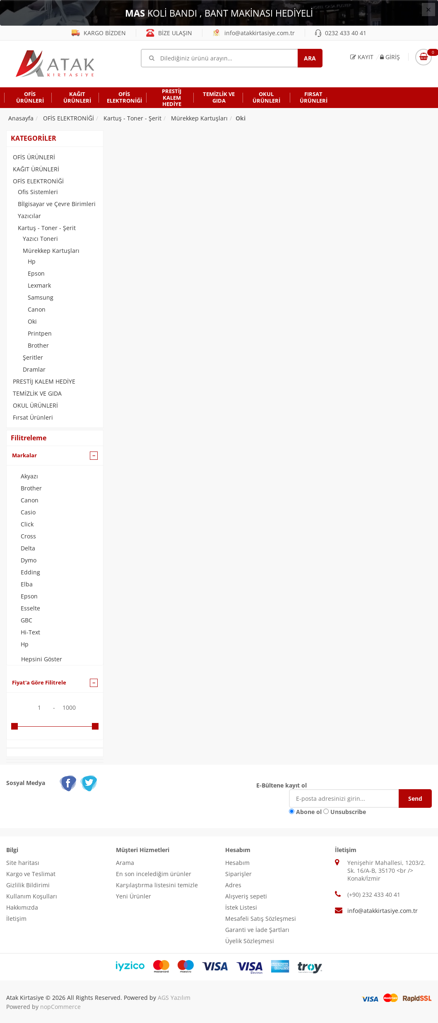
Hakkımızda (22, 907)
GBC (26, 620)
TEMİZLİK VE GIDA (37, 393)
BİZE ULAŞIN (169, 33)
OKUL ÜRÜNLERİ (35, 405)
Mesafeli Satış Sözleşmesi (260, 918)
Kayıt (361, 57)
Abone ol (309, 812)
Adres (233, 885)
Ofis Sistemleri (38, 192)
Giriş (390, 57)
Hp (32, 261)
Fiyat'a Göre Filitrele (39, 682)
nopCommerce (60, 1007)
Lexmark (39, 285)
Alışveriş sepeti (246, 896)
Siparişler (238, 874)
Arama (125, 863)
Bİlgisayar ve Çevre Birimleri (57, 204)
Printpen (40, 333)
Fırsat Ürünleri (33, 417)
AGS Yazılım (174, 997)
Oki (32, 321)
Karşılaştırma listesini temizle (157, 885)
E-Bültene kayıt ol (281, 785)
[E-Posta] (350, 798)
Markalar (24, 455)
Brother (38, 345)
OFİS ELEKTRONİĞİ (38, 181)
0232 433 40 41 (340, 33)
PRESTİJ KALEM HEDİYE (44, 381)
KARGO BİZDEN (99, 33)
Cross (28, 536)
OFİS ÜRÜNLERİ (34, 157)
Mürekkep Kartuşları (51, 251)
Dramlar (34, 369)
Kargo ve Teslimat (30, 874)
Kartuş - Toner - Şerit (47, 228)
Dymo (28, 560)
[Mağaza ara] (231, 58)
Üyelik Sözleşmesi (249, 941)
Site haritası (22, 863)
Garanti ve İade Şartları (257, 930)
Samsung (40, 297)
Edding (30, 572)
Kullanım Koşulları (31, 896)
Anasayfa (21, 118)
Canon (37, 309)
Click (27, 524)
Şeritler (33, 357)
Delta (28, 548)
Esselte (30, 608)
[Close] (428, 9)
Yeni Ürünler (133, 896)
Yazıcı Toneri (40, 239)
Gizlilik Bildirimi (28, 885)
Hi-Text (30, 632)
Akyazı (29, 476)
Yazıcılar (29, 216)
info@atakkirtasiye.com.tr (253, 33)
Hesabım (237, 863)
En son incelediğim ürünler (153, 874)
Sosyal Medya (25, 783)
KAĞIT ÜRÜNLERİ (36, 169)
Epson (36, 273)
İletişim (16, 918)
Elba (27, 584)
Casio (28, 512)
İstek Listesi (241, 907)
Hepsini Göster (41, 659)
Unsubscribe (348, 812)
